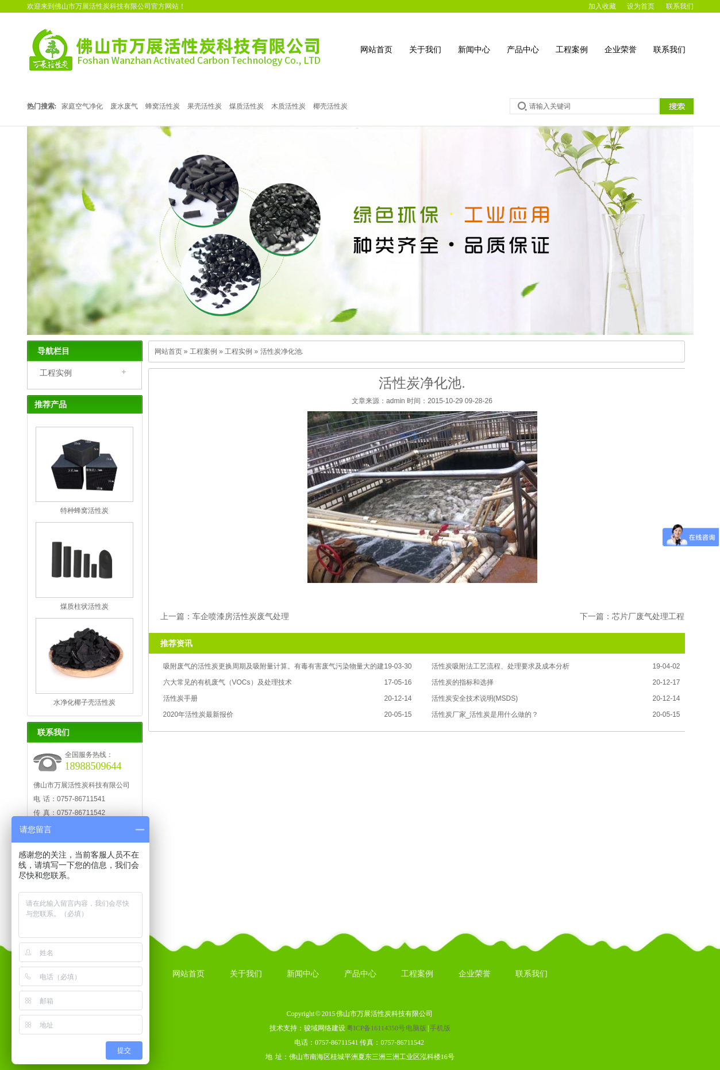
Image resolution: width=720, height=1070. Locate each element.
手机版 (440, 1028)
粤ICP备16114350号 (375, 1028)
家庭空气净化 (82, 106)
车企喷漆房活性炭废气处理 (240, 616)
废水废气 (124, 106)
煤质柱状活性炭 (84, 606)
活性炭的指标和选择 (463, 682)
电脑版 (416, 1028)
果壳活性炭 (204, 106)
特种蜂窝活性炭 (84, 511)
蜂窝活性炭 (162, 106)
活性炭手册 (180, 698)
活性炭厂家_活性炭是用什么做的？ (485, 714)
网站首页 (376, 49)
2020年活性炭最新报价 (198, 714)
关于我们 (425, 49)
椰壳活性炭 (330, 106)
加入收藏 (602, 6)
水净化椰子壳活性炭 (84, 702)
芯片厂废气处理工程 (648, 616)
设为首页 (640, 6)
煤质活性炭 (246, 106)
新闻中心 (474, 49)
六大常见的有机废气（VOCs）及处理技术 (227, 682)
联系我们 (680, 6)
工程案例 (572, 49)
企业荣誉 (621, 49)
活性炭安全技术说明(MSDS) (475, 698)
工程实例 (56, 372)
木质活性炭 (288, 106)
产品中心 (523, 49)
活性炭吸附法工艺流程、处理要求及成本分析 (500, 666)
